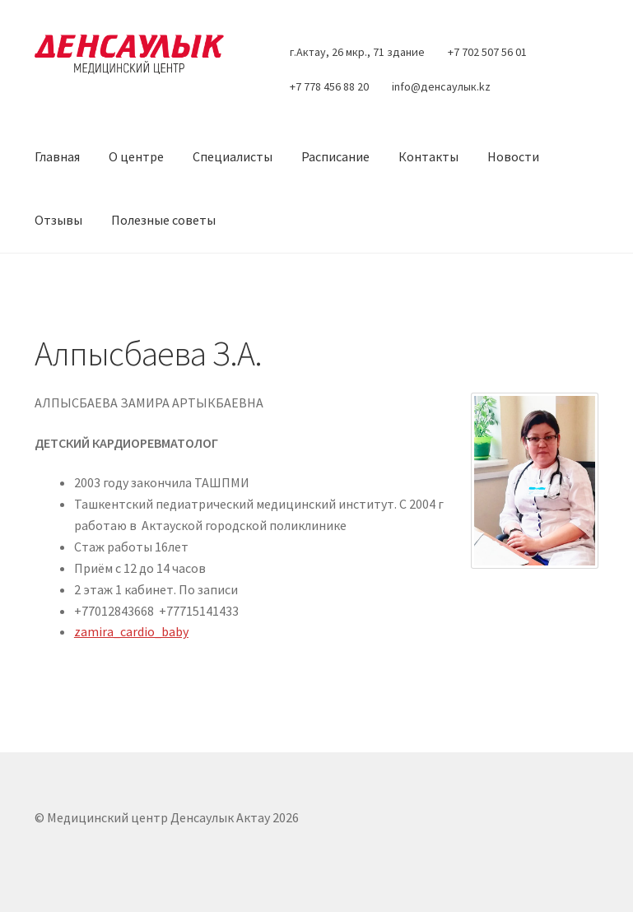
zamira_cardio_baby (131, 631)
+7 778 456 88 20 (329, 86)
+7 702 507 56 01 (487, 51)
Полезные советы (163, 220)
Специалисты (232, 156)
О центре (136, 156)
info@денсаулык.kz (441, 86)
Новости (513, 156)
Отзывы (58, 220)
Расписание (335, 156)
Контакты (428, 156)
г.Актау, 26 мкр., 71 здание (357, 51)
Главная (57, 156)
